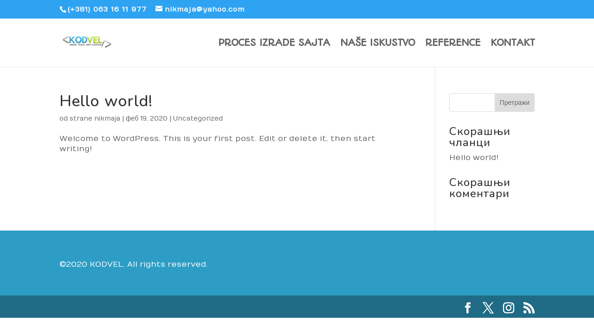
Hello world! (106, 101)
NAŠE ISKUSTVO (377, 43)
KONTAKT (513, 43)
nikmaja (107, 118)
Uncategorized (198, 118)
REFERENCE (452, 43)
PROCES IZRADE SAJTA (274, 43)
